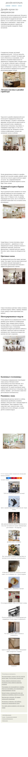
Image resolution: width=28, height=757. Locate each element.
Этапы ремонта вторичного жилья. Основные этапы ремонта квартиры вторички (12, 682)
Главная (8, 5)
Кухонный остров (16, 473)
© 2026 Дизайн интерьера (6, 715)
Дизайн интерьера (14, 3)
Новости (14, 5)
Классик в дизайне (8, 473)
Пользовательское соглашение (11, 717)
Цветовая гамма (23, 473)
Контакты (3, 717)
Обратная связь (5, 720)
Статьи (20, 5)
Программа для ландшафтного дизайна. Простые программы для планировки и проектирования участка (13, 688)
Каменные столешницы (5, 475)
